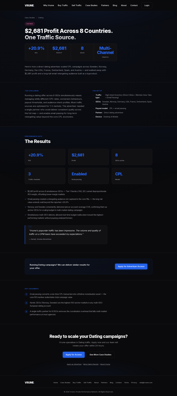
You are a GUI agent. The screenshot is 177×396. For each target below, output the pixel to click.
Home (56, 382)
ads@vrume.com (146, 382)
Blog (115, 5)
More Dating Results (91, 364)
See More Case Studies (100, 355)
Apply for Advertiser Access (131, 266)
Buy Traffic (63, 5)
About (124, 5)
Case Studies (91, 5)
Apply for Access (74, 355)
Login (146, 5)
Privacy (134, 382)
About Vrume (105, 364)
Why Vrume (48, 5)
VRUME (30, 5)
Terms (126, 382)
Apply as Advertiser (74, 364)
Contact (134, 5)
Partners (105, 5)
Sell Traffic (77, 5)
